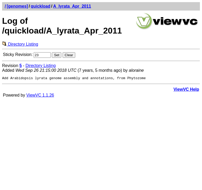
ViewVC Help (186, 90)
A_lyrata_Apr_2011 (72, 6)
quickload (40, 6)
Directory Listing (20, 44)
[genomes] (17, 6)
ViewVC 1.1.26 (40, 96)
